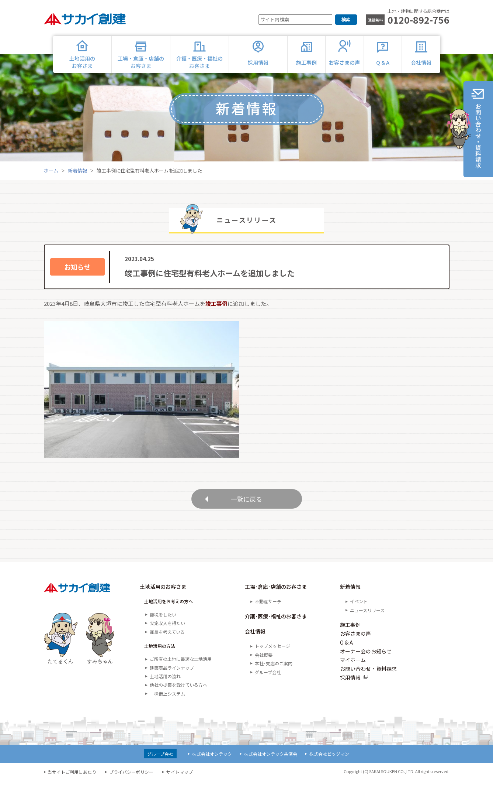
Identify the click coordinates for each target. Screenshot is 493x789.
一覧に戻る (247, 502)
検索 (346, 19)
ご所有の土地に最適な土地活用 (181, 667)
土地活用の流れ (165, 684)
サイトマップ (179, 780)
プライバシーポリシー (131, 780)
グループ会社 (268, 680)
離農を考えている (167, 639)
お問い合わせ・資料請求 (368, 676)
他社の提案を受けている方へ (178, 693)
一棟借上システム (167, 702)
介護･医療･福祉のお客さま (276, 624)
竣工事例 (216, 303)
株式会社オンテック (212, 762)
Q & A (346, 650)
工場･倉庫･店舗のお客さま (276, 594)
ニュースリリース (367, 618)
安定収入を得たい (167, 631)
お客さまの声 (355, 641)
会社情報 (255, 639)
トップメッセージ (272, 654)
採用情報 (350, 685)
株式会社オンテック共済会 (270, 762)
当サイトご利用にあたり (72, 780)
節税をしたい (163, 622)
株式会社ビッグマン (329, 762)
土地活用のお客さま (163, 594)
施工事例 (350, 632)
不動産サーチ (268, 609)
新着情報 (350, 594)
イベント (359, 609)
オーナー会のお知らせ (366, 659)
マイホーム (353, 668)
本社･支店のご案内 (273, 671)
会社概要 (263, 662)
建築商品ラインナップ (172, 675)
